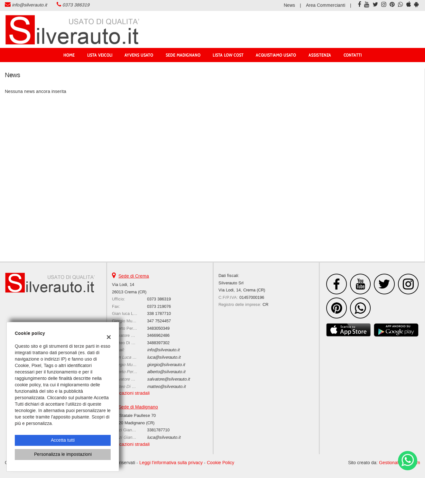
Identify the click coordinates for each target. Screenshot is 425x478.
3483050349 (158, 328)
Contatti (353, 55)
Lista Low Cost (228, 55)
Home (69, 55)
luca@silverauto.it (163, 357)
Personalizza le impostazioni (63, 454)
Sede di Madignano (138, 407)
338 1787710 (159, 313)
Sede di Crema (133, 276)
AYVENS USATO (139, 55)
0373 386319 (75, 5)
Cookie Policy (220, 463)
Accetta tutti (63, 440)
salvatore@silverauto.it (168, 379)
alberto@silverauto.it (166, 371)
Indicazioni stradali (131, 393)
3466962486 (158, 335)
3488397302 (158, 342)
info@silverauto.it (29, 5)
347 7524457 (159, 321)
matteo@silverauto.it (166, 386)
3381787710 (158, 430)
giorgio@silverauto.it (166, 364)
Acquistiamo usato (276, 55)
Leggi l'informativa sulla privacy (171, 463)
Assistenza (320, 55)
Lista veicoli (100, 55)
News (289, 5)
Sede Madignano (183, 55)
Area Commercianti (325, 5)
